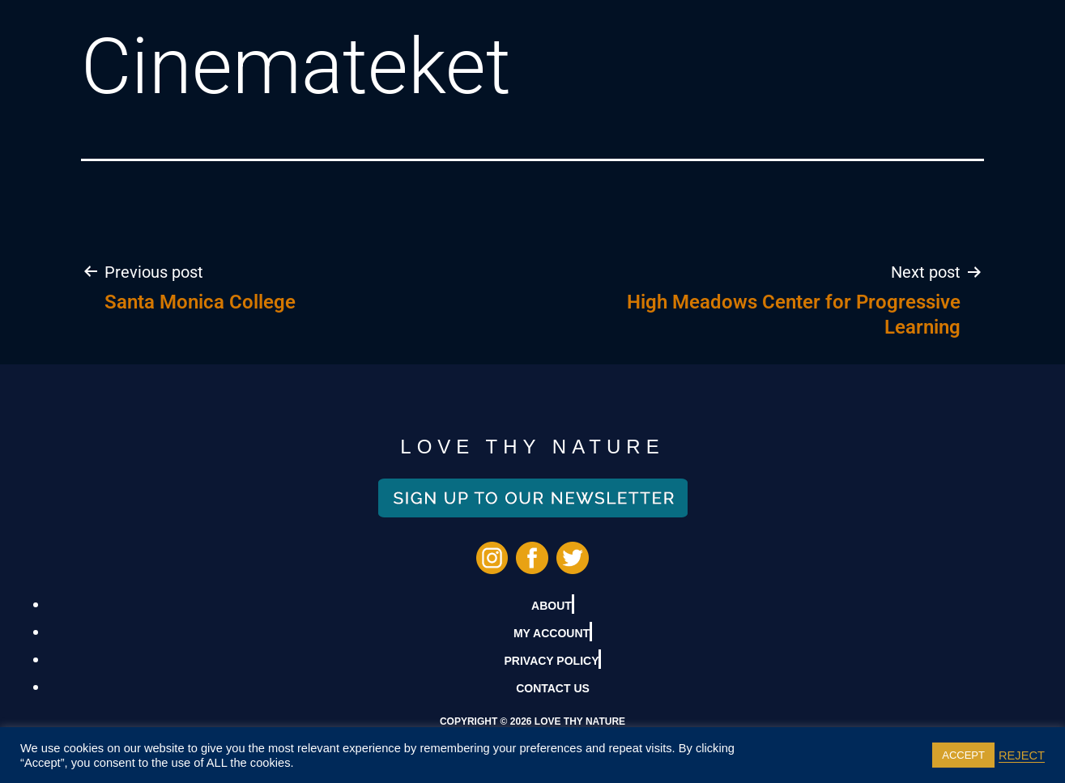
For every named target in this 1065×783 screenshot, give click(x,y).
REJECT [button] (1022, 755)
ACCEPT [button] (963, 755)
